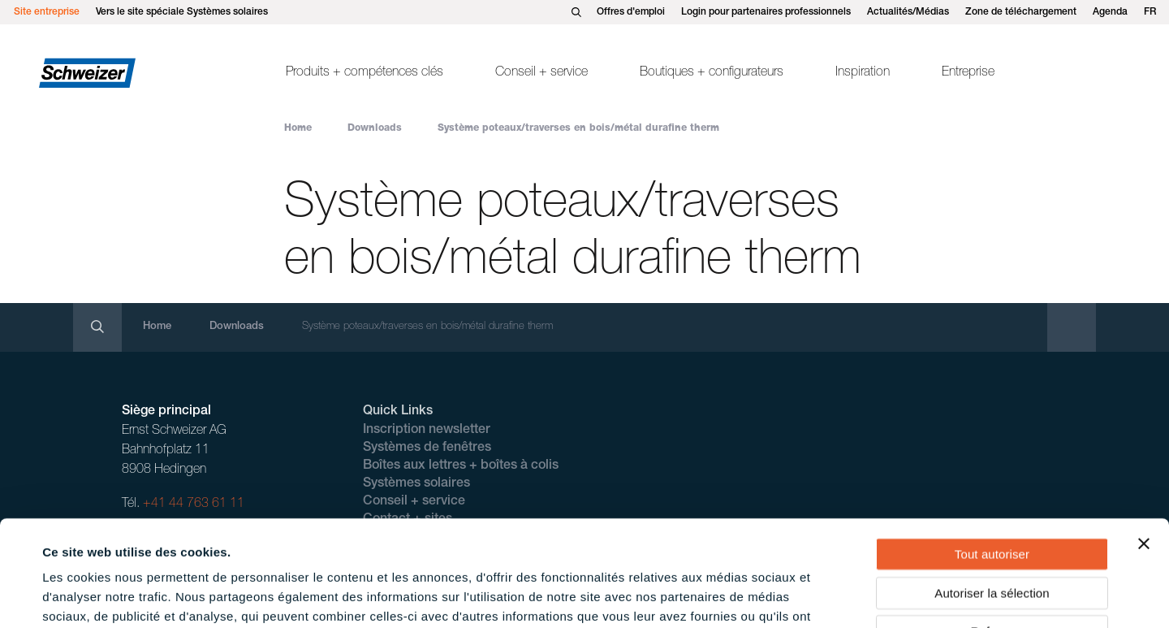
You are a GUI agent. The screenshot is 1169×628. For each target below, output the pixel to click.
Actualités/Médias (908, 12)
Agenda (1110, 12)
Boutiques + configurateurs (711, 73)
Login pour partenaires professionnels (766, 12)
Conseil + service (541, 73)
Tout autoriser (992, 448)
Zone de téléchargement (1020, 12)
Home (298, 128)
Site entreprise (47, 12)
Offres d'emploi (631, 12)
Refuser (991, 525)
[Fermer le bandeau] (1144, 438)
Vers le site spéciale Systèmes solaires (182, 12)
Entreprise (968, 73)
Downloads (374, 128)
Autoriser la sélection (991, 487)
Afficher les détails (724, 596)
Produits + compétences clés (364, 73)
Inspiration (862, 73)
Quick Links (398, 411)
